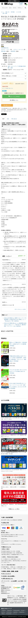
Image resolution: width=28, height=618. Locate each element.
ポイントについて (6, 573)
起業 (12, 67)
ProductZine (8, 613)
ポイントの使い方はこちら (7, 88)
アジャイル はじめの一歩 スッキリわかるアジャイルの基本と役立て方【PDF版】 (18, 371)
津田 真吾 (3, 51)
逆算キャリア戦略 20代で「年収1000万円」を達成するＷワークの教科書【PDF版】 (18, 344)
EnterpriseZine (16, 610)
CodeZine (3, 610)
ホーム (2, 12)
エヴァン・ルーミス (18, 49)
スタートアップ (14, 66)
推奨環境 (4, 78)
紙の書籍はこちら (14, 100)
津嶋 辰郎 (13, 51)
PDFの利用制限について (7, 73)
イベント (15, 613)
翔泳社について (4, 591)
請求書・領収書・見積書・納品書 (9, 571)
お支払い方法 (5, 522)
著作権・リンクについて (5, 590)
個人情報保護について (5, 588)
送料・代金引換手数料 (7, 517)
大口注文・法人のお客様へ (8, 576)
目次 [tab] (8, 118)
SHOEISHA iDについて (5, 593)
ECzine (22, 610)
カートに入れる (14, 96)
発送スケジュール (6, 546)
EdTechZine (9, 612)
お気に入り (7, 105)
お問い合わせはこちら (7, 578)
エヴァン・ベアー (5, 49)
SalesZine (15, 612)
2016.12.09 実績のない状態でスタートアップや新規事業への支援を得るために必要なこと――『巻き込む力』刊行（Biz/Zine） (15, 319)
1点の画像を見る (4, 47)
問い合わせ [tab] (14, 118)
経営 (9, 66)
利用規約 (2, 585)
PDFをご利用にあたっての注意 (9, 75)
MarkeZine (9, 610)
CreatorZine (21, 612)
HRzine (3, 613)
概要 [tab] (3, 118)
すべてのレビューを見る (20, 309)
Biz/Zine (3, 612)
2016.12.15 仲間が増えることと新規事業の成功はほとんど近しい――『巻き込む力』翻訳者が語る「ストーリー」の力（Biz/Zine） (15, 325)
